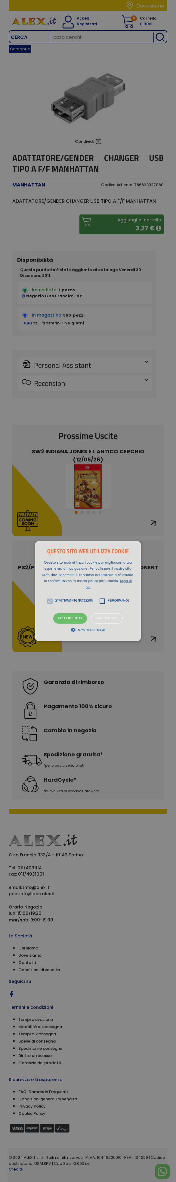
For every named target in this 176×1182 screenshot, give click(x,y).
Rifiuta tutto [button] (107, 618)
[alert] (88, 591)
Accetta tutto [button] (70, 618)
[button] (88, 591)
